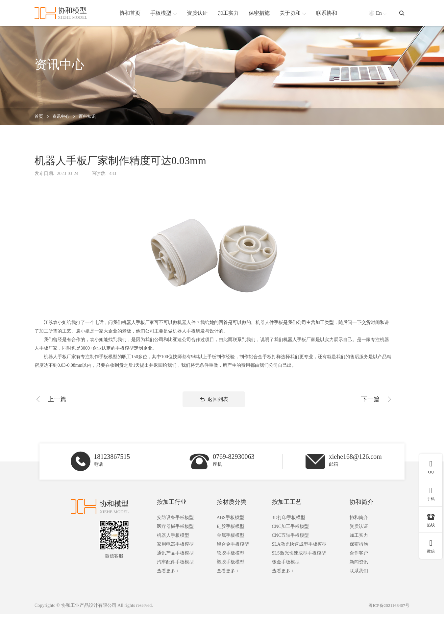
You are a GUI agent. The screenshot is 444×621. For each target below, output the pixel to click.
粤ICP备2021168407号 (387, 612)
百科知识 (90, 116)
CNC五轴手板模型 (290, 542)
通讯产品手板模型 (175, 560)
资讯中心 (62, 116)
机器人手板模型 (173, 542)
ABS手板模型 (230, 524)
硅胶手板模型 (230, 533)
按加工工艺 (287, 509)
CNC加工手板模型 (290, 533)
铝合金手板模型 (233, 551)
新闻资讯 (359, 569)
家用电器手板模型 (175, 551)
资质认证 (359, 533)
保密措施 (359, 551)
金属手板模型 (230, 542)
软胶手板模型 (230, 560)
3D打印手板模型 (288, 524)
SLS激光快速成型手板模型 (299, 560)
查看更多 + (168, 578)
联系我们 (359, 578)
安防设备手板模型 (175, 524)
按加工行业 (171, 509)
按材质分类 (231, 509)
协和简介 (361, 509)
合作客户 (359, 560)
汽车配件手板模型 (175, 569)
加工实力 (359, 542)
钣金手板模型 (286, 569)
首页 (39, 116)
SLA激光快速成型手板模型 (299, 551)
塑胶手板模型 (230, 569)
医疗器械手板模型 (175, 533)
